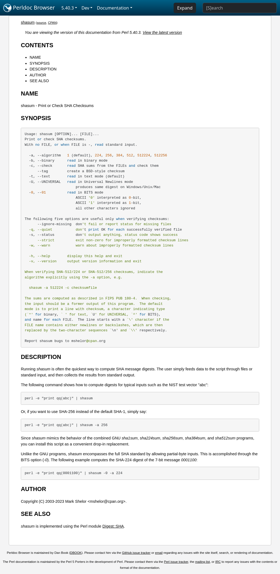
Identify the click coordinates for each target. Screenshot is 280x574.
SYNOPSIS (40, 63)
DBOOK (76, 552)
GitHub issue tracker (136, 552)
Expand (184, 8)
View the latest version (162, 32)
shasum (27, 22)
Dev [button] (85, 8)
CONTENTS (37, 45)
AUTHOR (38, 75)
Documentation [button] (113, 8)
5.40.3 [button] (68, 8)
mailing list (202, 561)
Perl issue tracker (176, 561)
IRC (218, 561)
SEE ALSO (39, 81)
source (41, 22)
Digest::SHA (113, 526)
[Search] (240, 8)
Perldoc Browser (29, 8)
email (159, 552)
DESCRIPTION (43, 69)
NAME (35, 57)
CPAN (52, 22)
